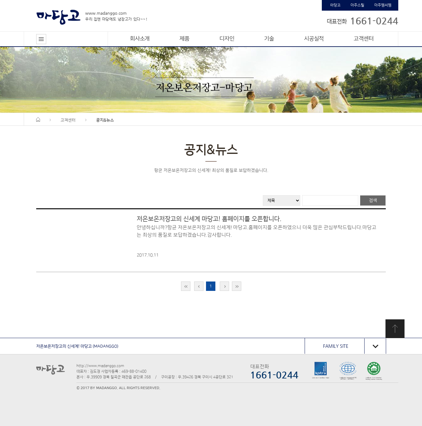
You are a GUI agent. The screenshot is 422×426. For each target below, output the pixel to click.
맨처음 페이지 (185, 286)
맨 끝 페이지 (236, 286)
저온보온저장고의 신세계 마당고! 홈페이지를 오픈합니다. (209, 219)
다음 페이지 (224, 286)
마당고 (335, 5)
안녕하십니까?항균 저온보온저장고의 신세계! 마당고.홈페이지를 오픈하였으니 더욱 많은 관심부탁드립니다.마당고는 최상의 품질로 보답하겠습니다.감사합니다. (256, 231)
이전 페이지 (199, 286)
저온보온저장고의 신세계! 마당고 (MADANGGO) (77, 346)
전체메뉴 (41, 39)
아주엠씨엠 (382, 5)
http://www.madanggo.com (100, 366)
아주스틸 (357, 5)
